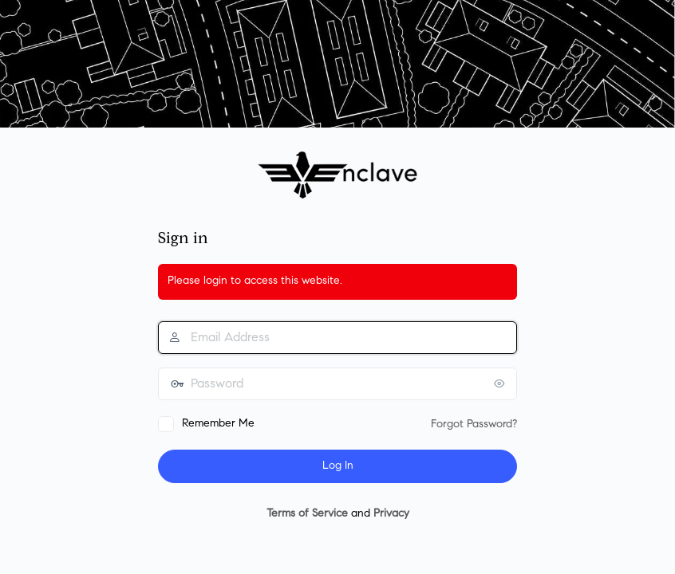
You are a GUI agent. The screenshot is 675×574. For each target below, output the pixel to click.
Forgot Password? (474, 425)
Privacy (391, 514)
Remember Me (218, 424)
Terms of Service (307, 514)
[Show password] (501, 383)
